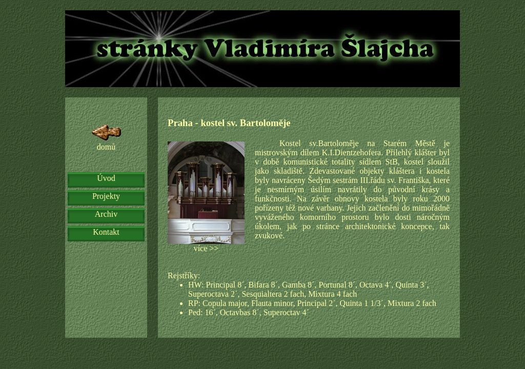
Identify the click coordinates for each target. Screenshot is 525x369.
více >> (206, 197)
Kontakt (106, 232)
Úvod (106, 178)
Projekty (106, 196)
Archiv (106, 214)
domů (106, 137)
